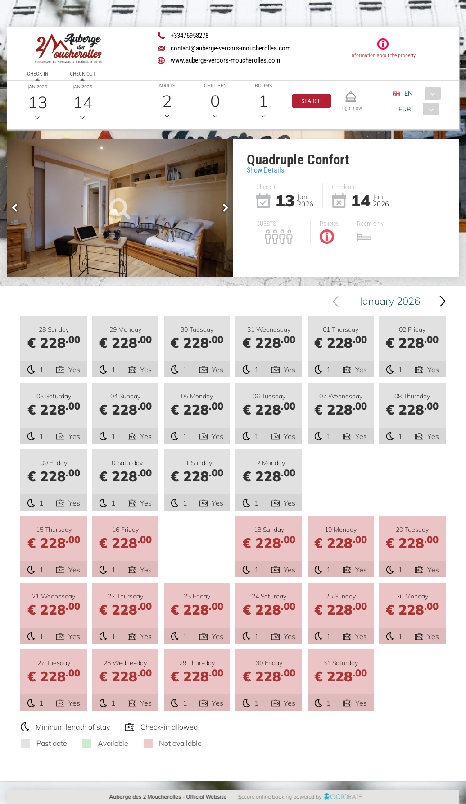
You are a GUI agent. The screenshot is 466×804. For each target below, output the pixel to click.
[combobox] (420, 93)
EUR (404, 109)
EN (408, 93)
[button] (311, 101)
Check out (82, 74)
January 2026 (389, 301)
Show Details (265, 170)
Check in (37, 74)
